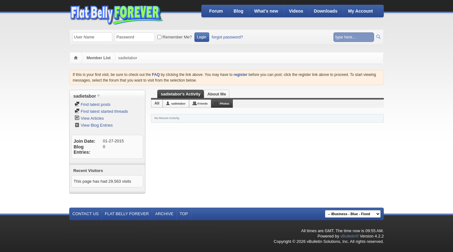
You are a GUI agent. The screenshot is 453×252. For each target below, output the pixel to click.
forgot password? (227, 37)
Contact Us (85, 213)
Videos (296, 11)
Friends (203, 103)
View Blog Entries (94, 125)
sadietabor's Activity (180, 94)
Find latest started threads (101, 111)
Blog (238, 11)
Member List (99, 57)
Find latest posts (92, 104)
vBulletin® (349, 236)
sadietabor (178, 103)
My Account (360, 11)
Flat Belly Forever (127, 213)
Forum (216, 11)
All (156, 103)
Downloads (326, 11)
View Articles (89, 118)
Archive (164, 213)
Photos (224, 103)
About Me (216, 94)
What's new (266, 11)
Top (184, 213)
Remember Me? (174, 37)
